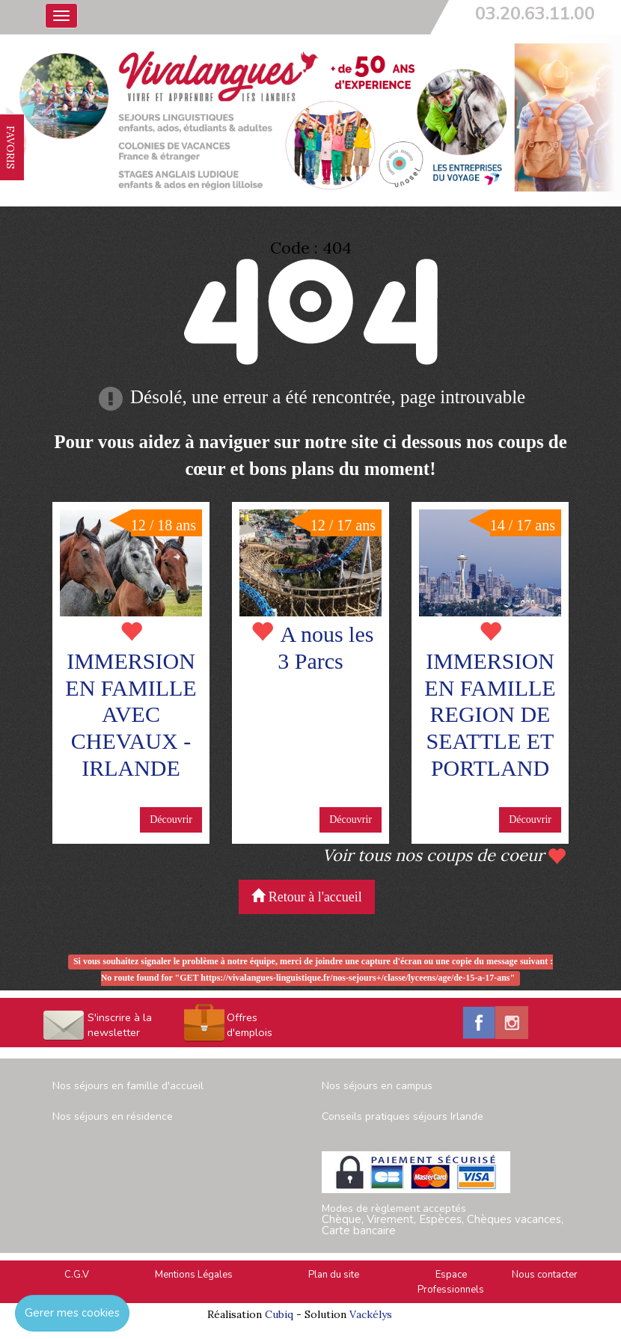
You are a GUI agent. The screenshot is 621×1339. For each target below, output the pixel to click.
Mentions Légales (194, 1274)
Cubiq (279, 1314)
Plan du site (333, 1274)
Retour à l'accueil (306, 896)
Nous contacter (545, 1274)
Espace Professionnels (450, 1282)
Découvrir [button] (171, 819)
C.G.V (76, 1274)
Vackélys (370, 1314)
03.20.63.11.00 (535, 13)
